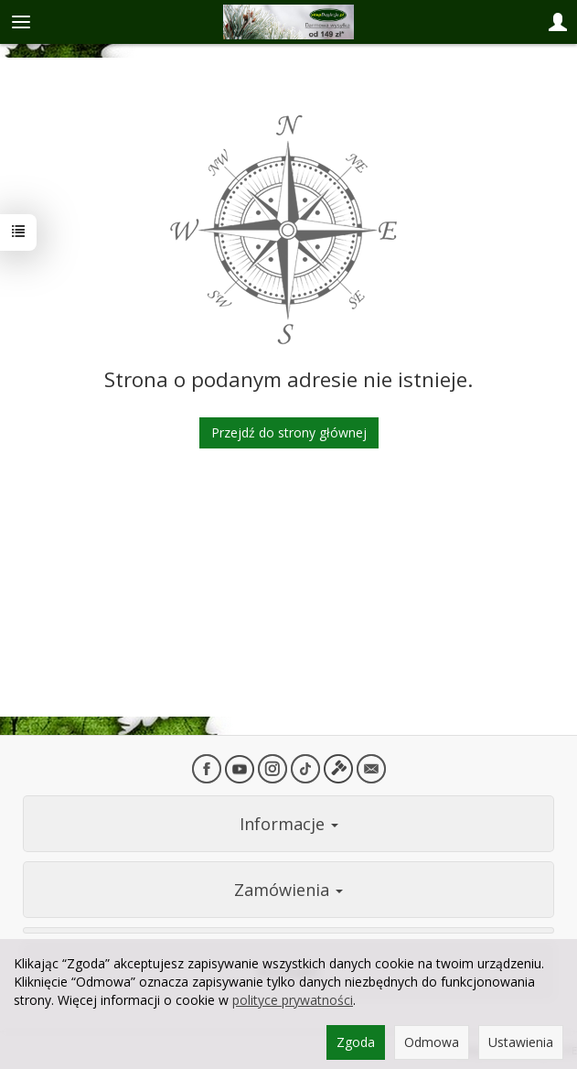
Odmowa (431, 1042)
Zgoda (356, 1042)
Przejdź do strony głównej (289, 432)
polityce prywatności (292, 1000)
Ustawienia (520, 1042)
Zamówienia (288, 890)
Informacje (289, 824)
